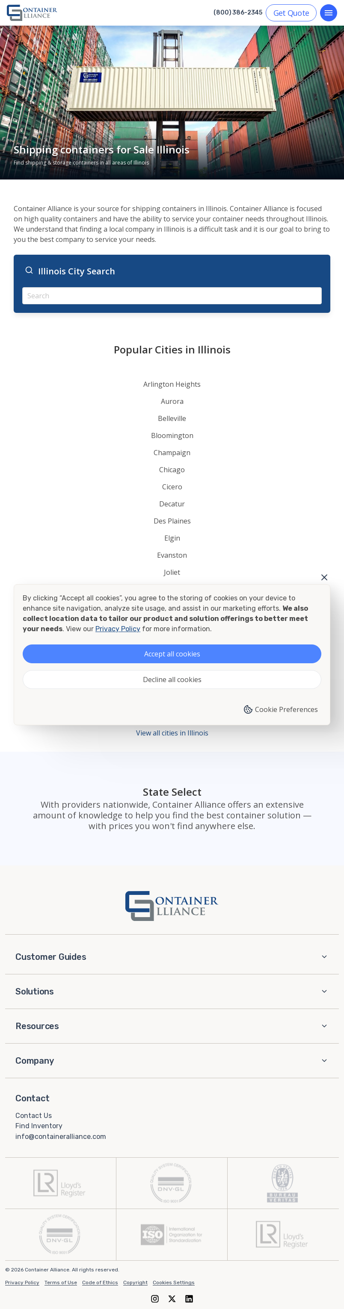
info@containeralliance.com (60, 1137)
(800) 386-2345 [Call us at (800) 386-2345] (238, 13)
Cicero (172, 486)
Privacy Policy (22, 1282)
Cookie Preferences (280, 709)
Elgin (172, 538)
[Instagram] (155, 1298)
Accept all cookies (172, 654)
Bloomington (172, 435)
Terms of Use (60, 1282)
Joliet (172, 572)
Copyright (135, 1282)
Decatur (172, 504)
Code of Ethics (100, 1282)
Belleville (172, 418)
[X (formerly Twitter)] (172, 1298)
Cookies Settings (174, 1282)
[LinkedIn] (189, 1298)
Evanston (172, 555)
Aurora (172, 401)
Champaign (172, 452)
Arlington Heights (172, 384)
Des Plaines (172, 521)
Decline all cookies (172, 679)
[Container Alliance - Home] (172, 906)
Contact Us (33, 1115)
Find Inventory (38, 1126)
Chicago (172, 469)
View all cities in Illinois (172, 733)
